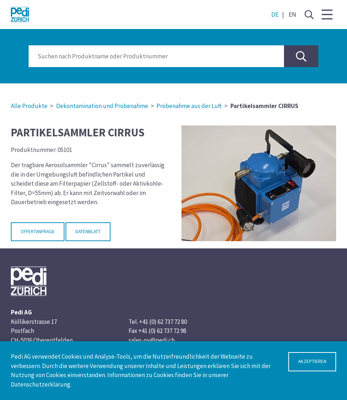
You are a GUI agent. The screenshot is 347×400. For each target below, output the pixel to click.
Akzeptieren (312, 361)
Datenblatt (88, 231)
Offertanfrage (38, 231)
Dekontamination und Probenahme (102, 106)
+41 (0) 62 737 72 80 (163, 322)
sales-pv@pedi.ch (152, 340)
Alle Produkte (29, 106)
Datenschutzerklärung (40, 384)
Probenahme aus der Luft (189, 106)
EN (292, 14)
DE (275, 14)
